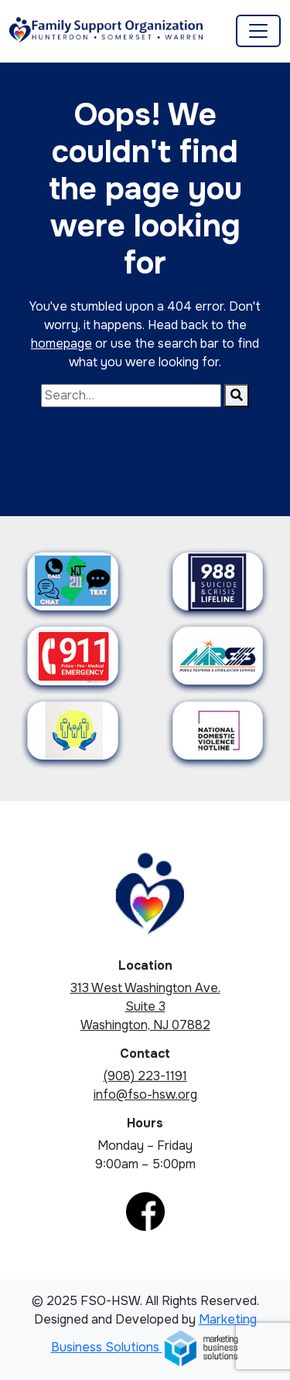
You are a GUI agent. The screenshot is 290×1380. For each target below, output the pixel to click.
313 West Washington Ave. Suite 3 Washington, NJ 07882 (145, 1006)
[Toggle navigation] (258, 31)
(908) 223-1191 (145, 1076)
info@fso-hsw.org (145, 1094)
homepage (61, 343)
